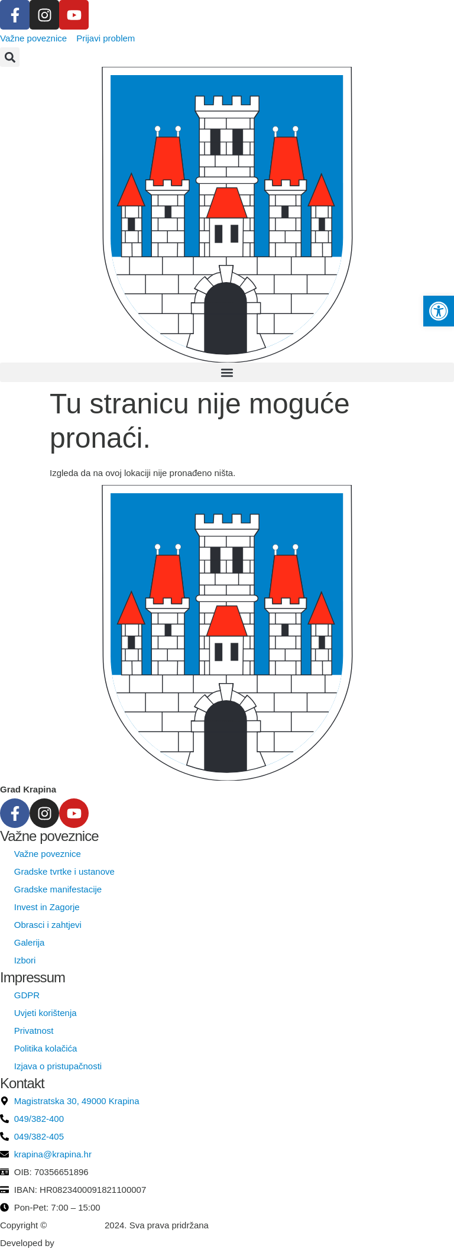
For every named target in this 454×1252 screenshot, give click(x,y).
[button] (10, 57)
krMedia (72, 1243)
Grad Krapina (76, 1225)
